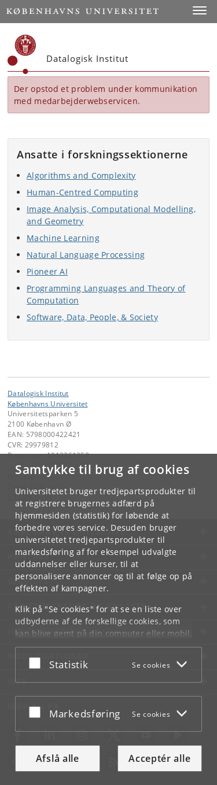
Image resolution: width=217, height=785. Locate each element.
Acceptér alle (159, 758)
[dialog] (108, 619)
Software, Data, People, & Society (92, 317)
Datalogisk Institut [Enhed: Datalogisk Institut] (38, 393)
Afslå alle (57, 758)
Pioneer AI (47, 271)
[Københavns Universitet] (22, 54)
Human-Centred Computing (82, 192)
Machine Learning (63, 237)
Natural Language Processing (86, 254)
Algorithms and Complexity (81, 175)
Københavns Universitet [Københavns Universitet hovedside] (48, 403)
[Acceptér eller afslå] (37, 662)
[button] (199, 10)
